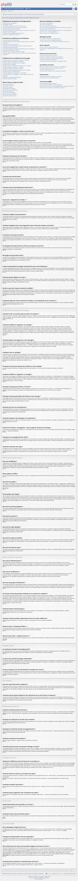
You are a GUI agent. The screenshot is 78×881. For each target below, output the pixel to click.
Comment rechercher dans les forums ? (49, 55)
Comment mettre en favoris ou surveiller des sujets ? (52, 68)
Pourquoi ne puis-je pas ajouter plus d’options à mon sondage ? (17, 65)
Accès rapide (2, 9)
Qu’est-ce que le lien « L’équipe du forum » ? (50, 33)
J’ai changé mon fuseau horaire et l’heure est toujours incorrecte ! (17, 45)
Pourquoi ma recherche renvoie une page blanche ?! (52, 58)
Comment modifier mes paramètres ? (11, 40)
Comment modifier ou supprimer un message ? (13, 61)
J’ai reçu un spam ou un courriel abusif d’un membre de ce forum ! (55, 41)
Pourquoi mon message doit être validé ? (12, 77)
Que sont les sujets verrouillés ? (10, 94)
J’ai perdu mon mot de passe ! (9, 31)
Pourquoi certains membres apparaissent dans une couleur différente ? (56, 30)
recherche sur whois (18, 849)
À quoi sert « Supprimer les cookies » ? (11, 34)
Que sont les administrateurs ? (47, 23)
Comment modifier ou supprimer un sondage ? (13, 67)
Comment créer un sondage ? (9, 64)
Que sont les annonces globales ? (10, 90)
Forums (28, 8)
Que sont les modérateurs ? (46, 24)
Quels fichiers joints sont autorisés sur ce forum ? (51, 76)
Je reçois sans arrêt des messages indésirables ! (51, 40)
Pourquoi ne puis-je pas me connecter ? (12, 29)
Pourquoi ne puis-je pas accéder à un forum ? (13, 68)
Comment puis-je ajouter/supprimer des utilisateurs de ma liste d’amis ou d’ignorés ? (56, 49)
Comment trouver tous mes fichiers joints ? (49, 77)
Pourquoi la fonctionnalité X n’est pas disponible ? (51, 84)
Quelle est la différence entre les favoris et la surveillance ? (53, 66)
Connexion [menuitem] (76, 9)
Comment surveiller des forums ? (47, 69)
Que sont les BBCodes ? (8, 84)
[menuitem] (73, 9)
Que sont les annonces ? (8, 91)
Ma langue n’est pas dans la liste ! (10, 47)
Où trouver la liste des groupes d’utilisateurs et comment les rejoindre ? (56, 27)
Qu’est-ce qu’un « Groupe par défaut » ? (49, 31)
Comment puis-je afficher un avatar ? (11, 50)
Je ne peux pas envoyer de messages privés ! (50, 38)
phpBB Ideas (71, 838)
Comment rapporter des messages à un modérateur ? (15, 73)
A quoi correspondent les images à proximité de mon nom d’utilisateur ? (19, 48)
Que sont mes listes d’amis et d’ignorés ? (49, 47)
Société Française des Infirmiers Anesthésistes (14, 8)
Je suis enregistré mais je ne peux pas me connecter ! (15, 27)
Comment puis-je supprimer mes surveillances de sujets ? (53, 71)
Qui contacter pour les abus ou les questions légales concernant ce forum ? (57, 86)
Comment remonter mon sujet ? (10, 78)
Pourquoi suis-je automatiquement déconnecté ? (14, 33)
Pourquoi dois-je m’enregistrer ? (10, 23)
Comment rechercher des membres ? (48, 59)
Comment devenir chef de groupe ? (48, 29)
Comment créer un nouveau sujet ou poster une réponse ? (16, 60)
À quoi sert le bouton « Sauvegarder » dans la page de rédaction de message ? (18, 75)
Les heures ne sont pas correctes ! (10, 44)
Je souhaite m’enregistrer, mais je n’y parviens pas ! (14, 26)
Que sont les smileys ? (8, 87)
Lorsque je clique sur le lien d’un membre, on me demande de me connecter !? (19, 53)
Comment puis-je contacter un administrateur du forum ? (52, 87)
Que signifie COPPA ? (8, 24)
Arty (34, 877)
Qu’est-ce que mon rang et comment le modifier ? (14, 51)
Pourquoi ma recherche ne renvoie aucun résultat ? (51, 56)
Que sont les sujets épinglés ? (9, 92)
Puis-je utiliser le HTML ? (8, 85)
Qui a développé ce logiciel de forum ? (48, 83)
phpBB (27, 260)
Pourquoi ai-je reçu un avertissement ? (11, 71)
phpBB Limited (39, 829)
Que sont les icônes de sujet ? (9, 95)
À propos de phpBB (55, 830)
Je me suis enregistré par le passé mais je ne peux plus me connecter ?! (19, 30)
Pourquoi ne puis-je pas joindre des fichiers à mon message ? (17, 70)
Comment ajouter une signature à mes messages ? (14, 62)
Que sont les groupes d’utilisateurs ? (48, 26)
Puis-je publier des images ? (9, 88)
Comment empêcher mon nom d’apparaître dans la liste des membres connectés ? (18, 42)
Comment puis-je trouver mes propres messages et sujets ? (53, 61)
